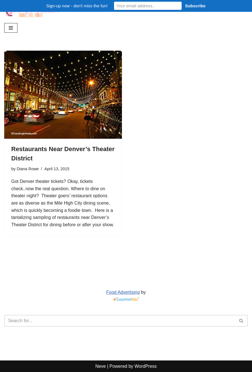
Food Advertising (123, 292)
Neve (100, 366)
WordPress (146, 366)
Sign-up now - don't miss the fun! (77, 5)
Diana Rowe (28, 169)
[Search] (119, 321)
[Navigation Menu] (10, 28)
